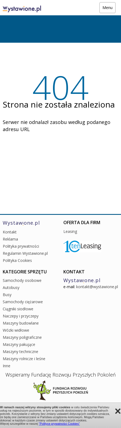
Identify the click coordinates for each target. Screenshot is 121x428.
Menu (107, 7)
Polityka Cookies (17, 260)
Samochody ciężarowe (23, 301)
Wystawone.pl (21, 222)
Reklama (10, 239)
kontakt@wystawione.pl (97, 286)
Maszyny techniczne (20, 351)
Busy (7, 294)
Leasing (70, 231)
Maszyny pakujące (19, 344)
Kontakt (10, 232)
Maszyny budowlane (21, 323)
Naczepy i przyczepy (21, 316)
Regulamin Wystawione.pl (25, 253)
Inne (6, 365)
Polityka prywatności (21, 246)
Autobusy (11, 287)
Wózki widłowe (16, 330)
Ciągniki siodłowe (18, 308)
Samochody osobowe (22, 280)
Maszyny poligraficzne (22, 337)
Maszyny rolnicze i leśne (24, 358)
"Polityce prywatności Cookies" (59, 423)
